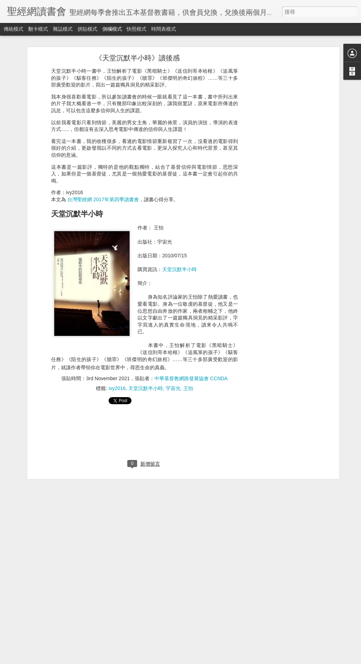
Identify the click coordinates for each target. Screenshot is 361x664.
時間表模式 (163, 29)
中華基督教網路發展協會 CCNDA (191, 378)
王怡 (188, 388)
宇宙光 (173, 388)
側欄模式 (112, 29)
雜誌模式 (63, 29)
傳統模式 (13, 29)
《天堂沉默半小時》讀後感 (137, 58)
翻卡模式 (38, 29)
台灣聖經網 (79, 199)
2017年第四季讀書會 (116, 199)
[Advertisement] (276, 168)
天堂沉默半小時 (179, 269)
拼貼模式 (87, 29)
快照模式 (136, 29)
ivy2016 (117, 388)
